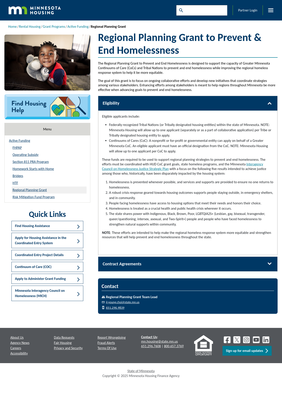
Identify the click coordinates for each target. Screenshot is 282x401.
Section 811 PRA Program (31, 162)
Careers (15, 348)
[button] (47, 226)
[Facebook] (227, 340)
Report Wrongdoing (112, 337)
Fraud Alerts (106, 343)
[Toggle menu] (268, 10)
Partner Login (247, 10)
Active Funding (78, 26)
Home (12, 26)
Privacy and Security (68, 348)
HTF (15, 183)
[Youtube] (256, 340)
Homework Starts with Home (33, 169)
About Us (17, 337)
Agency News (19, 343)
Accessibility (19, 353)
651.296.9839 (115, 308)
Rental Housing (29, 26)
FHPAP (17, 148)
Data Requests (64, 337)
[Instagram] (246, 340)
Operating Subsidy (26, 155)
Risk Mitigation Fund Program (34, 197)
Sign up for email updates (247, 351)
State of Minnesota (140, 371)
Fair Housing (63, 343)
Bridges (18, 176)
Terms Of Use (107, 348)
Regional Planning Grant (30, 190)
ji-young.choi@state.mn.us (122, 302)
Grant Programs (54, 26)
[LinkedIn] (266, 340)
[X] (237, 340)
